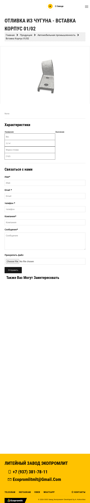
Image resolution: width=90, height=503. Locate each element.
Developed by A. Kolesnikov (74, 499)
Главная (10, 35)
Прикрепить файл (14, 255)
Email (8, 190)
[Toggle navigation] (86, 7)
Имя (7, 176)
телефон (10, 203)
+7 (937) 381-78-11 (27, 471)
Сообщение (11, 229)
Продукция (26, 35)
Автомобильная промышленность (56, 35)
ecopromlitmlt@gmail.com (34, 479)
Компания (10, 216)
